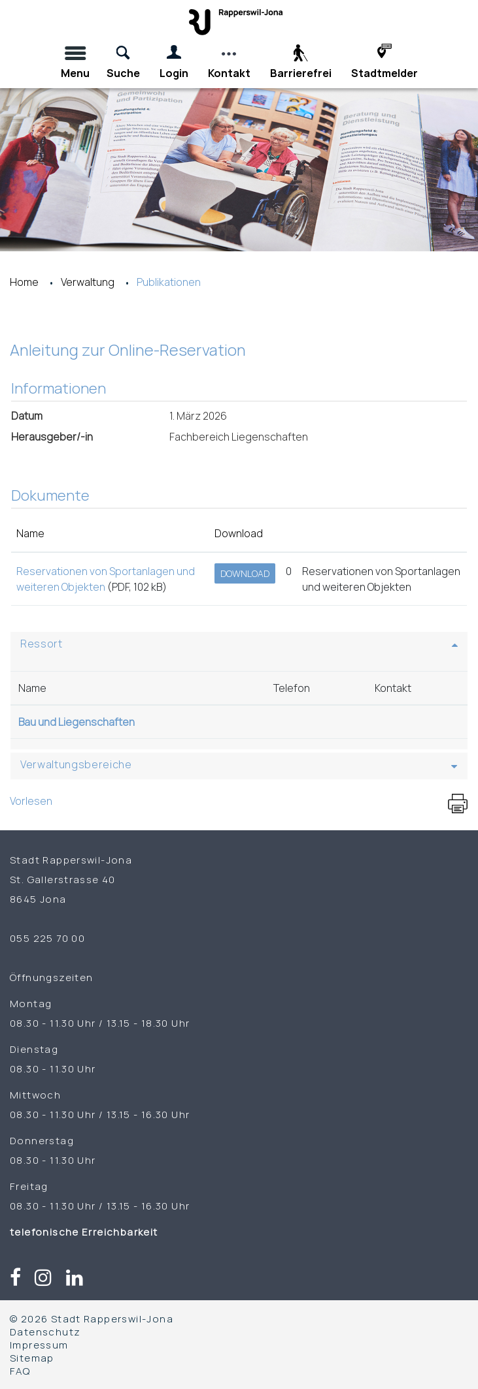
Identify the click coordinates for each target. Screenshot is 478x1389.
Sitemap (32, 1357)
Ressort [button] (41, 643)
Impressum (39, 1344)
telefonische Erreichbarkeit (85, 1231)
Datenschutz (45, 1331)
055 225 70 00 (47, 937)
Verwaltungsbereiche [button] (76, 764)
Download (244, 573)
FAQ (20, 1370)
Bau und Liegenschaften (76, 722)
